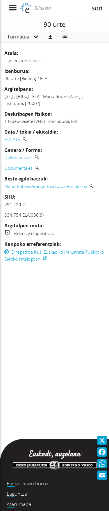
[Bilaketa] (60, 8)
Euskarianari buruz (27, 483)
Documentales (18, 168)
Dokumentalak (18, 157)
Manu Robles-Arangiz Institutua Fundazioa (45, 186)
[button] (50, 37)
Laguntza (17, 493)
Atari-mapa (19, 504)
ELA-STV (12, 139)
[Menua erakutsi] (12, 8)
